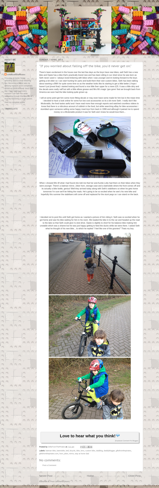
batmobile (61, 451)
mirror (71, 454)
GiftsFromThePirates (16, 75)
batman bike (51, 451)
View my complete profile (14, 102)
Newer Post (45, 475)
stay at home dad (82, 454)
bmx (82, 451)
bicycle (72, 451)
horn (61, 454)
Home (90, 475)
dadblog (99, 451)
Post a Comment (49, 465)
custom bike (90, 451)
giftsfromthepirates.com (48, 454)
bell (67, 451)
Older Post (134, 475)
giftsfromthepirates (123, 451)
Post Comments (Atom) (60, 481)
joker (66, 454)
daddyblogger (109, 451)
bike (78, 451)
